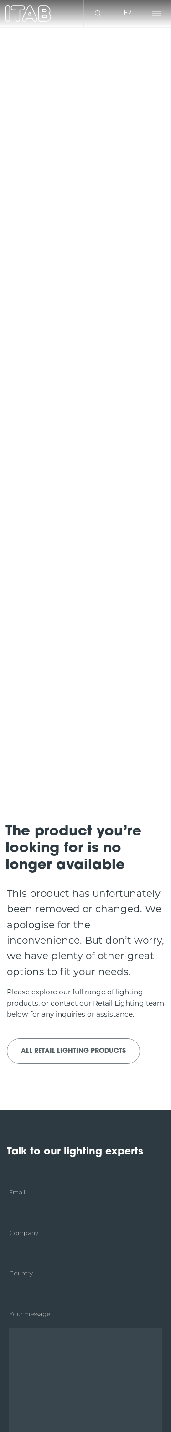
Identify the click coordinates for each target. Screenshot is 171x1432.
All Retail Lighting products (73, 1051)
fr (127, 13)
